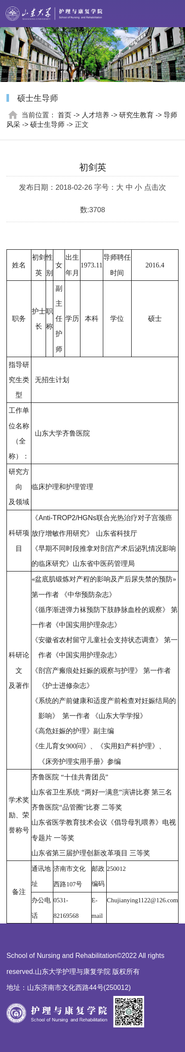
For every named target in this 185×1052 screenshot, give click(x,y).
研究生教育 (136, 115)
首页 (64, 115)
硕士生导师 (47, 124)
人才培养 (95, 115)
